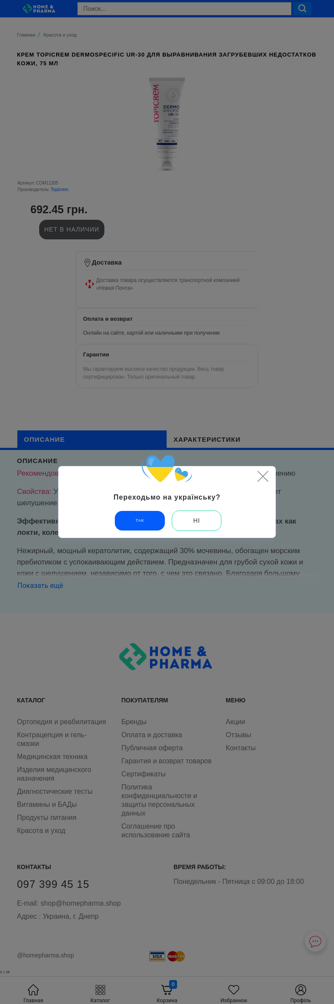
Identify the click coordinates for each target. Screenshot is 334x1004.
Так (140, 520)
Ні (196, 520)
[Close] (262, 476)
